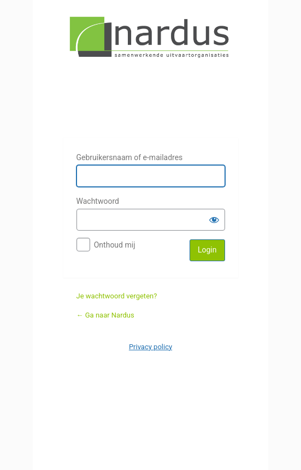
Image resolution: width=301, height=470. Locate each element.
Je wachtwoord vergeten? (116, 296)
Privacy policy (150, 347)
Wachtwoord (97, 201)
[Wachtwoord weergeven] (214, 220)
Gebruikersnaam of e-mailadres (129, 157)
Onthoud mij (114, 244)
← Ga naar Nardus (105, 315)
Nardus (151, 70)
